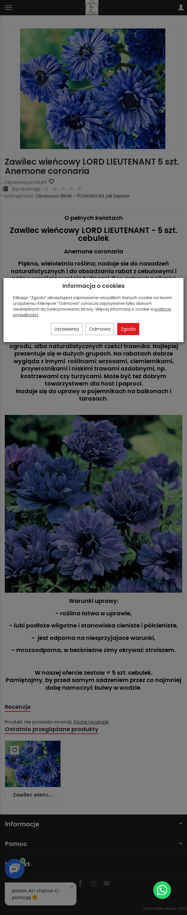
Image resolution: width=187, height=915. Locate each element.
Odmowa (100, 329)
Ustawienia (66, 329)
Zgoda (128, 329)
